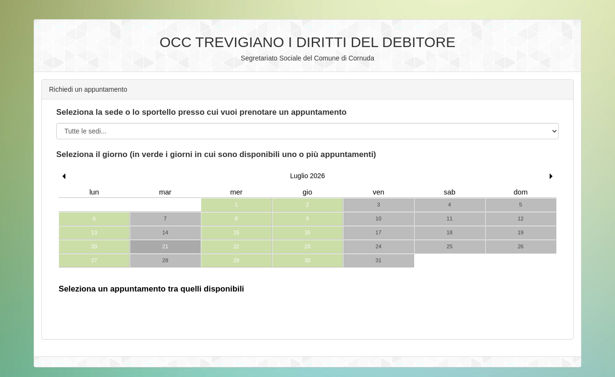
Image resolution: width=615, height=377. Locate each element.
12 (520, 218)
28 (165, 260)
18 (450, 232)
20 (94, 246)
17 (378, 232)
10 (378, 218)
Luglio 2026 (307, 176)
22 (236, 246)
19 (520, 232)
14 (165, 232)
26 (520, 246)
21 (165, 246)
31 (378, 260)
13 (94, 232)
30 (307, 260)
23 (307, 246)
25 (450, 246)
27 (94, 260)
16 (307, 232)
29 (236, 260)
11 (450, 218)
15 (236, 232)
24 (378, 246)
